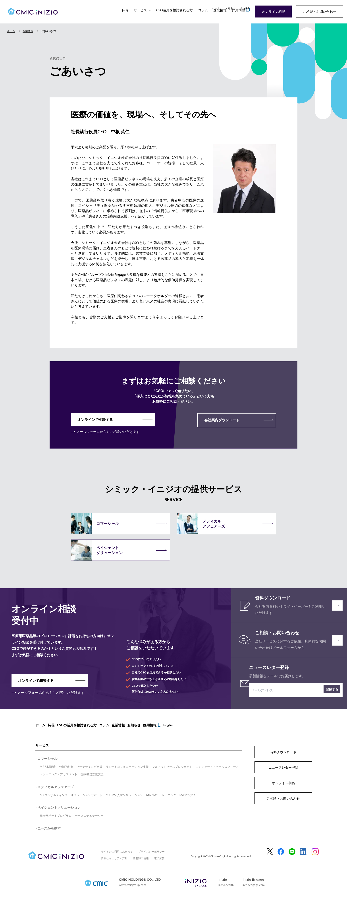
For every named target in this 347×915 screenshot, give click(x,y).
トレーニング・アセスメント (58, 783)
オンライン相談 (270, 12)
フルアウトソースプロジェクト (172, 776)
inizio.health (226, 894)
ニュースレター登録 (283, 776)
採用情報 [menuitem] (161, 736)
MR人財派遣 (48, 776)
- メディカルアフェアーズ (54, 796)
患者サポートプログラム (55, 824)
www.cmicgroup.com (132, 894)
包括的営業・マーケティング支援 (80, 776)
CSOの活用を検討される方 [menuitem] (81, 736)
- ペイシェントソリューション (58, 816)
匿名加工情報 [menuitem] (141, 867)
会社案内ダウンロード (216, 420)
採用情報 (238, 15)
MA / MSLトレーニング (161, 804)
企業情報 (220, 15)
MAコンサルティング (53, 804)
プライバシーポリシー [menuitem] (151, 860)
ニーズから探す (49, 837)
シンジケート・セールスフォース (217, 776)
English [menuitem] (245, 8)
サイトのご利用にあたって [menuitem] (117, 860)
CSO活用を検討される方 (174, 15)
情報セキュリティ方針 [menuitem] (114, 867)
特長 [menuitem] (53, 736)
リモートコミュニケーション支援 (127, 776)
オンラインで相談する (96, 420)
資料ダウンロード (283, 761)
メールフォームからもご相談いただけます (110, 432)
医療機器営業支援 (92, 783)
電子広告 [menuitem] (159, 867)
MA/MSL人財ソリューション (124, 804)
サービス (140, 15)
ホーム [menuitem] (216, 8)
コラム (203, 15)
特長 (125, 15)
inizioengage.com (254, 894)
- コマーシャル (46, 768)
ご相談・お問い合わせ (316, 12)
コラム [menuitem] (110, 736)
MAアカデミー (189, 804)
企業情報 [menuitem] (126, 736)
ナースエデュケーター (89, 824)
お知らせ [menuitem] (230, 8)
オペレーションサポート (86, 804)
